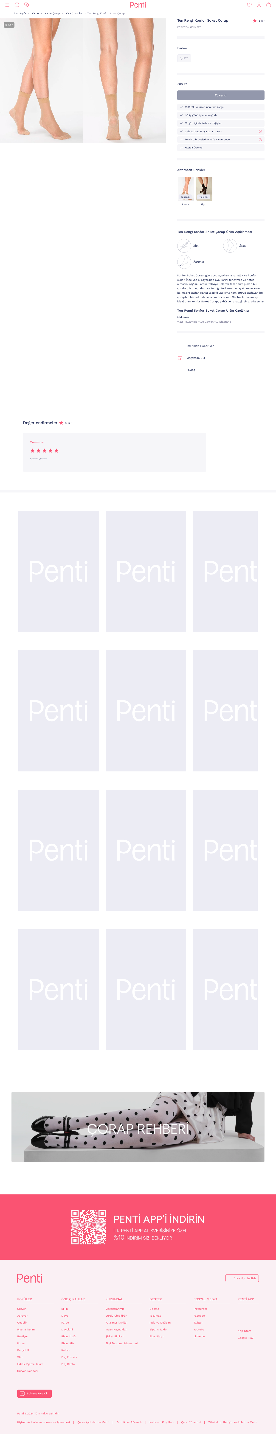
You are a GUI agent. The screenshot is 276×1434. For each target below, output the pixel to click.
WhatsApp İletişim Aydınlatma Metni (232, 1422)
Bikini (64, 1308)
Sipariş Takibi (158, 1329)
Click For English (245, 1278)
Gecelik (22, 1322)
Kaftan (65, 1350)
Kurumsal (114, 1299)
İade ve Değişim (160, 1322)
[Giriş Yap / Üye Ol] (259, 5)
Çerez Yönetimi (191, 1422)
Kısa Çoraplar (74, 13)
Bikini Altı (67, 1343)
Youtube (199, 1329)
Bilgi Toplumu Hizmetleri (121, 1343)
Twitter (198, 1322)
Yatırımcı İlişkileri (116, 1322)
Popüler (24, 1299)
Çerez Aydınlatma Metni (93, 1422)
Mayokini (67, 1329)
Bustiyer (22, 1336)
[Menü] (7, 5)
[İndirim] (26, 5)
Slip (20, 1357)
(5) (262, 21)
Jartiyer (22, 1315)
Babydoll (23, 1350)
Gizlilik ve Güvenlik (129, 1422)
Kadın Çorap (52, 13)
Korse (21, 1343)
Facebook (200, 1315)
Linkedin (199, 1336)
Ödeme (154, 1308)
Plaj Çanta (68, 1364)
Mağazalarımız (114, 1308)
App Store (244, 1331)
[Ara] (17, 5)
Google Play (245, 1337)
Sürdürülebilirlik (116, 1315)
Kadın (35, 13)
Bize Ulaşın (156, 1336)
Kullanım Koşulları (161, 1422)
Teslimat (155, 1315)
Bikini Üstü (68, 1336)
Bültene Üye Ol (37, 1393)
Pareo (65, 1322)
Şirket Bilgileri (114, 1336)
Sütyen (21, 1308)
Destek (155, 1299)
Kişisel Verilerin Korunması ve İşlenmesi (43, 1422)
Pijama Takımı (26, 1329)
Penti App (246, 1299)
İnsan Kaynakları (116, 1329)
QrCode (247, 1317)
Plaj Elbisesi (69, 1357)
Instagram (200, 1308)
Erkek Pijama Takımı (30, 1364)
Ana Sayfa (20, 13)
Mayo (64, 1315)
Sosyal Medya (205, 1299)
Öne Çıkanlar (73, 1299)
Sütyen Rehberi (27, 1371)
